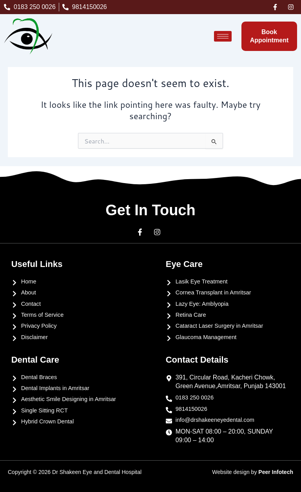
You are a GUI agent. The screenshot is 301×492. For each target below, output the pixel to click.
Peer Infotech (275, 472)
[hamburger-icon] (223, 36)
